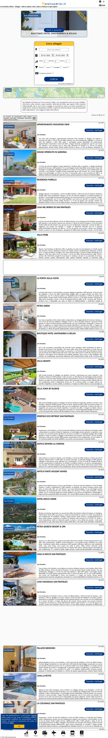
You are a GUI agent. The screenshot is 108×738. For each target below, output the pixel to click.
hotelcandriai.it (54, 3)
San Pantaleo (9, 126)
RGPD (12, 723)
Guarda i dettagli (94, 130)
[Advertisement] (54, 626)
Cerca (54, 79)
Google (34, 715)
